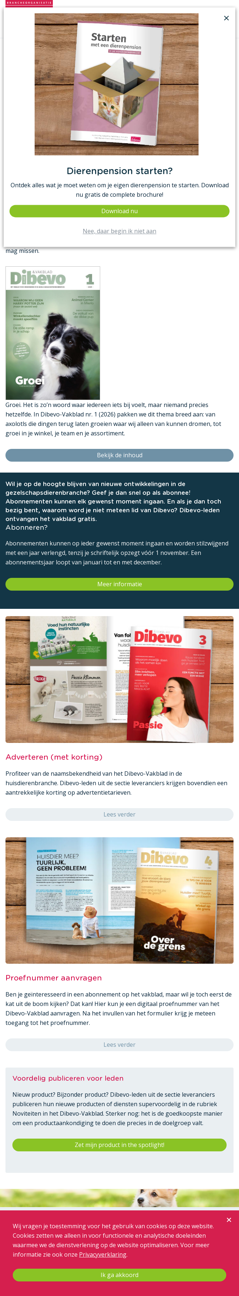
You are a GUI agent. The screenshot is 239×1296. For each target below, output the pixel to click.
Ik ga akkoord (119, 1275)
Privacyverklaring (102, 1254)
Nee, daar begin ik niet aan (119, 231)
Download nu (119, 211)
